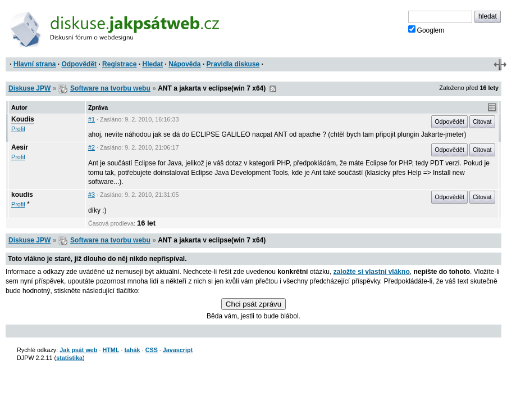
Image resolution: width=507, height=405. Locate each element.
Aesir (19, 147)
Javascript (178, 349)
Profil (18, 128)
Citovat (482, 121)
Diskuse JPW (29, 88)
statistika (69, 357)
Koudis (22, 119)
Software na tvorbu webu (110, 88)
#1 (91, 119)
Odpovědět (79, 64)
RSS (273, 89)
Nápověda (184, 64)
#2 (91, 147)
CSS (151, 349)
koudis (22, 195)
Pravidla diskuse (233, 64)
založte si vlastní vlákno (372, 272)
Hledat (152, 64)
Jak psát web (78, 349)
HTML (110, 349)
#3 (91, 194)
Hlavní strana (34, 64)
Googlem (426, 29)
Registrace (119, 64)
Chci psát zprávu (253, 304)
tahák (132, 349)
